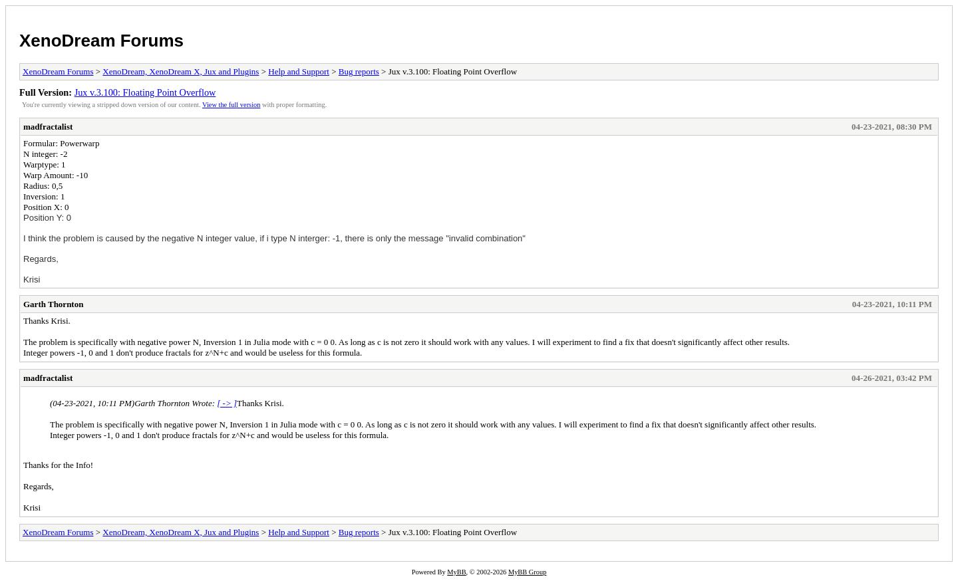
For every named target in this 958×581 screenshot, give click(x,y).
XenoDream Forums (101, 41)
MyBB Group (527, 572)
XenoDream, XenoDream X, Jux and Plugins (180, 71)
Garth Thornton (53, 304)
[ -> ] (227, 403)
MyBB (456, 572)
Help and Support (298, 71)
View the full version (231, 104)
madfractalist (48, 127)
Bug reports (359, 71)
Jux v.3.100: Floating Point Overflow (145, 92)
